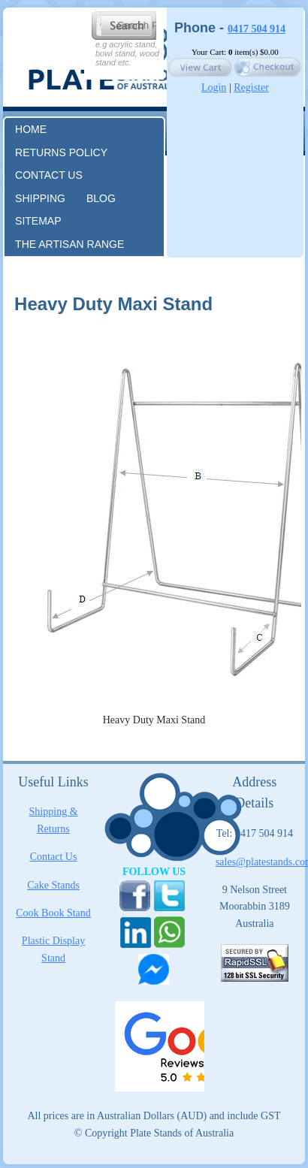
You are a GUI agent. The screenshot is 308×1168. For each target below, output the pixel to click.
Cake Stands (53, 885)
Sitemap (38, 221)
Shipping (40, 198)
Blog (101, 198)
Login (213, 87)
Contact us (49, 175)
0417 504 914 (256, 29)
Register (251, 87)
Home (31, 129)
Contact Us (53, 856)
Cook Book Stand (53, 913)
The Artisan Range (69, 244)
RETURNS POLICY (61, 152)
